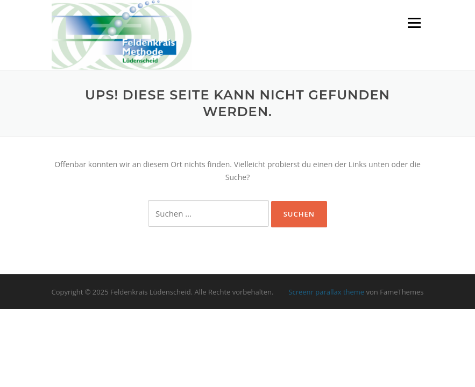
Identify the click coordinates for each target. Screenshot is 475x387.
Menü (414, 23)
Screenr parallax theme (326, 292)
